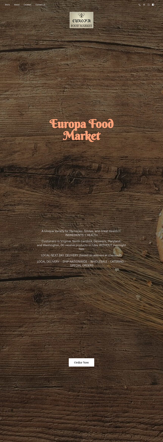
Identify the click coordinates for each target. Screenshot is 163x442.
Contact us (40, 4)
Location (27, 4)
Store (7, 4)
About (17, 4)
